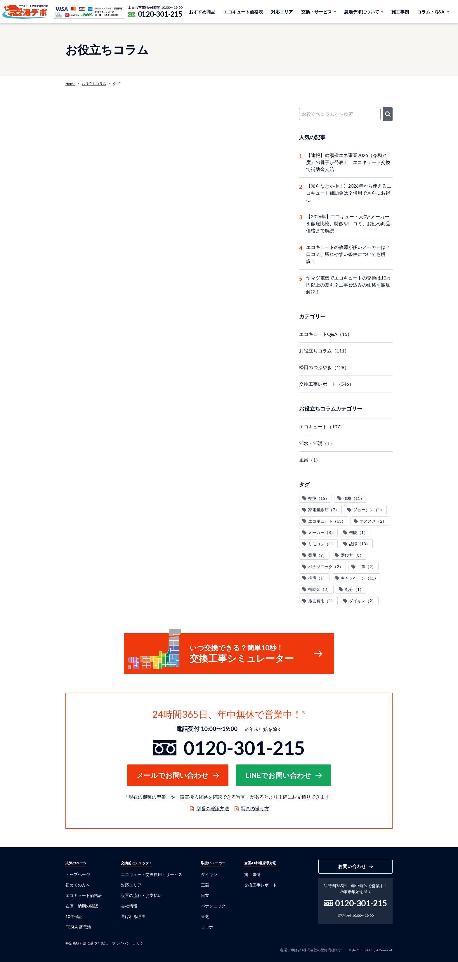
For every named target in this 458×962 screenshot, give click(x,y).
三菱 (205, 884)
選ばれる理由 (133, 916)
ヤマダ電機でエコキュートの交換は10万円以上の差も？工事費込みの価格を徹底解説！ (348, 284)
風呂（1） (309, 459)
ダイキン (209, 874)
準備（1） (317, 577)
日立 (205, 895)
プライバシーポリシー (129, 943)
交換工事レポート (260, 884)
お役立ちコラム (94, 83)
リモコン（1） (321, 543)
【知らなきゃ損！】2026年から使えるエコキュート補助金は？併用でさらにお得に (348, 192)
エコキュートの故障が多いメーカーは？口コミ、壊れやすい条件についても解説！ (348, 254)
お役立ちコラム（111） (324, 350)
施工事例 (400, 11)
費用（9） (317, 555)
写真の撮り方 (255, 808)
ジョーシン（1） (368, 509)
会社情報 (129, 905)
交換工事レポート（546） (326, 384)
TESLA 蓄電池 (78, 926)
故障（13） (359, 543)
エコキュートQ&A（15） (325, 334)
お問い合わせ (352, 866)
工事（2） (366, 566)
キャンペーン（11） (359, 577)
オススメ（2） (373, 520)
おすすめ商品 (202, 11)
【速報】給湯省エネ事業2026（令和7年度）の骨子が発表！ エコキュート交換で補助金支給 (348, 162)
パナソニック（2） (325, 566)
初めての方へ (77, 884)
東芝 (205, 916)
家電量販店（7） (323, 509)
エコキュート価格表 (243, 11)
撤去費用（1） (321, 600)
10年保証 (73, 916)
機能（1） (358, 532)
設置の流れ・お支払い (141, 895)
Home (70, 83)
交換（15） (318, 498)
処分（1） (354, 589)
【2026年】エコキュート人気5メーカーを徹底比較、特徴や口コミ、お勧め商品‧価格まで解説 (348, 223)
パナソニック (213, 905)
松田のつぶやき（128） (324, 367)
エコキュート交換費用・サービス (151, 874)
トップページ (77, 874)
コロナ (207, 926)
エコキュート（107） (321, 426)
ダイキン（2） (362, 600)
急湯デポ (25, 12)
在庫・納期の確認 (81, 905)
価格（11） (353, 498)
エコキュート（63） (327, 520)
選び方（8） (352, 555)
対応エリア (282, 11)
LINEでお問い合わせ (278, 775)
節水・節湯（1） (316, 443)
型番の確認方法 (212, 808)
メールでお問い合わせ (172, 775)
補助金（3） (319, 589)
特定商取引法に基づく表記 (86, 943)
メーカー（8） (321, 532)
